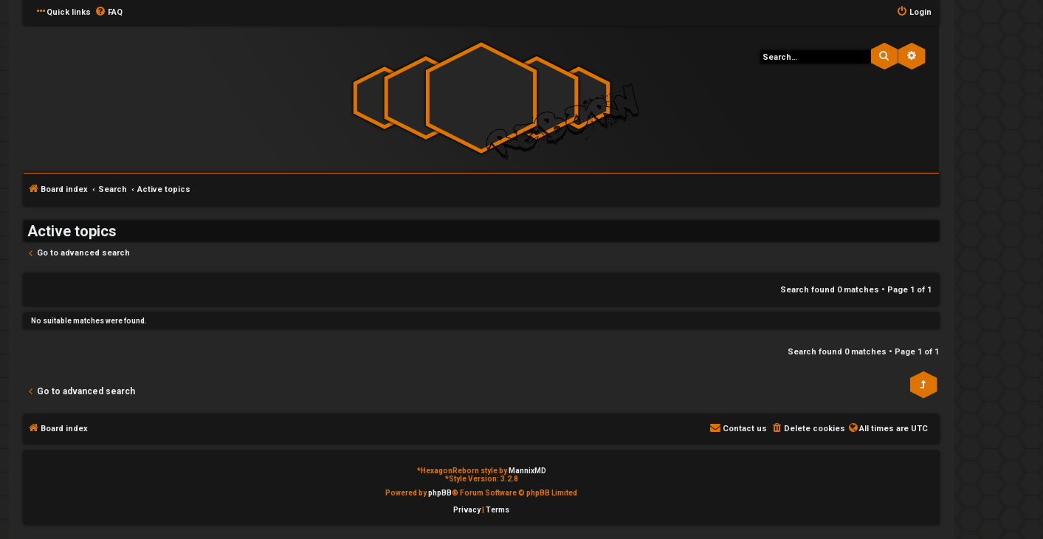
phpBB (440, 493)
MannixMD (527, 471)
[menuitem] (108, 12)
